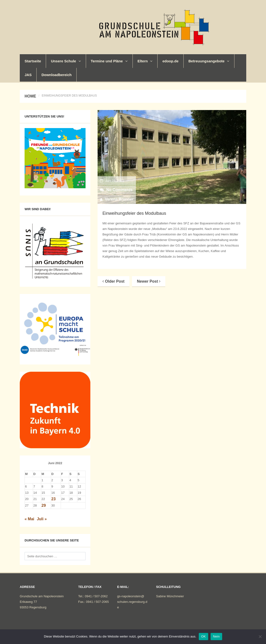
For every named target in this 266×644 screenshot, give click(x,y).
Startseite (33, 61)
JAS (28, 75)
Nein (216, 636)
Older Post (113, 281)
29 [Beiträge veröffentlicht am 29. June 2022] (43, 505)
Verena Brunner (119, 199)
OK (203, 636)
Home (30, 96)
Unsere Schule (66, 61)
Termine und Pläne (109, 61)
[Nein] (260, 636)
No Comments (116, 190)
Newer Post (148, 281)
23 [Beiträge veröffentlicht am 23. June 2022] (53, 499)
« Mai (29, 519)
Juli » (42, 519)
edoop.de (170, 61)
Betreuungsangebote (208, 61)
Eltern (145, 61)
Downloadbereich (56, 75)
